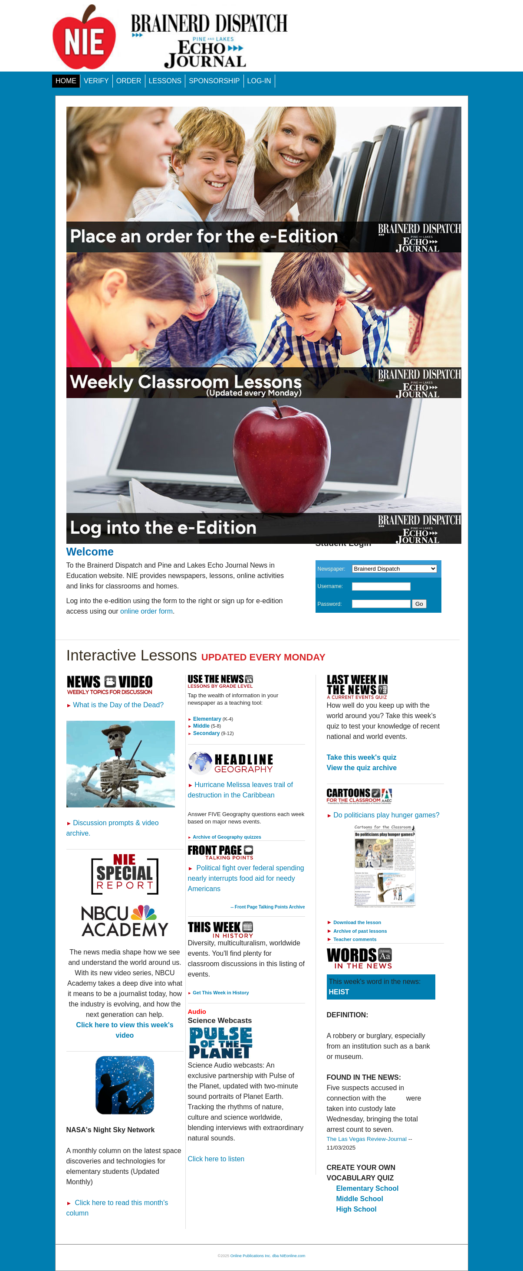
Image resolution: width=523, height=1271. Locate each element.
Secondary (204, 733)
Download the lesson (357, 922)
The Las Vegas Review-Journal (367, 1139)
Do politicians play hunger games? (383, 815)
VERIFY (96, 81)
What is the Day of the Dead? (115, 705)
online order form (146, 611)
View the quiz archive (362, 767)
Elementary (204, 719)
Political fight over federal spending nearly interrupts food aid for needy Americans (246, 878)
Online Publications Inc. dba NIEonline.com (268, 1256)
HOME (66, 81)
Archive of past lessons (360, 931)
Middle (199, 726)
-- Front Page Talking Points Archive (267, 907)
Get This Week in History (218, 992)
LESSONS (165, 81)
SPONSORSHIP (214, 81)
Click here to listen (216, 1159)
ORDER (128, 81)
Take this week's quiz (362, 757)
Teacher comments (354, 939)
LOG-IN (259, 81)
